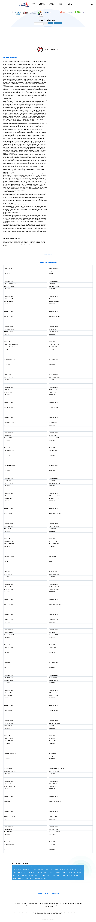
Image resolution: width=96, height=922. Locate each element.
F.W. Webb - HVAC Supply (10, 57)
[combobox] (39, 23)
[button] (82, 14)
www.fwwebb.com (48, 254)
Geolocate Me (57, 22)
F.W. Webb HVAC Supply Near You (48, 262)
